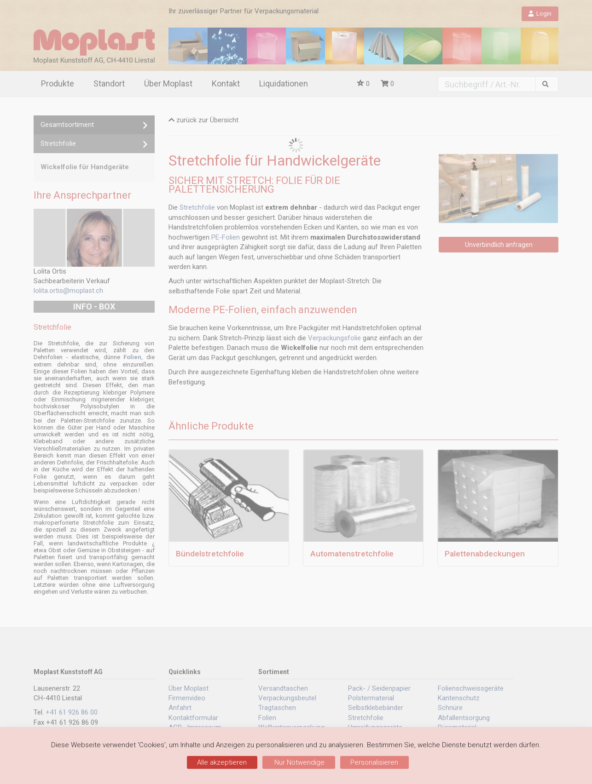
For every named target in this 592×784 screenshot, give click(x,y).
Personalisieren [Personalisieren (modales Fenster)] (374, 762)
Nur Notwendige (299, 762)
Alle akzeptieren (222, 762)
